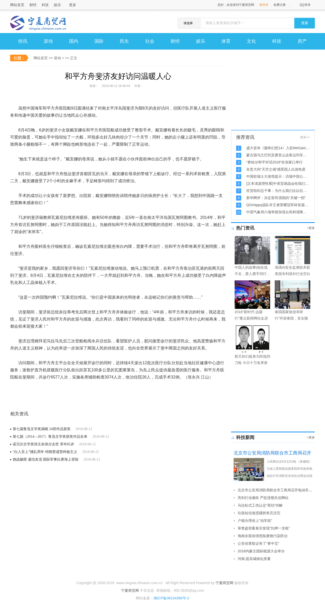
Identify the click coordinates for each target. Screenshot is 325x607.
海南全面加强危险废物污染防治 (262, 536)
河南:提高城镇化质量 (254, 559)
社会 (149, 41)
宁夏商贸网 (224, 583)
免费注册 (279, 5)
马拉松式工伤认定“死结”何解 (260, 505)
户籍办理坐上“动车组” (255, 521)
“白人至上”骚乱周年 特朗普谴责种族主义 (45, 452)
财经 (33, 5)
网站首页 (17, 5)
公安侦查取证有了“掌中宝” (258, 543)
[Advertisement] (269, 98)
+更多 (311, 228)
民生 (124, 41)
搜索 (304, 23)
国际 (99, 41)
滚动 (48, 41)
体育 (226, 41)
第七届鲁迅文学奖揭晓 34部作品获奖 (42, 429)
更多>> (305, 137)
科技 (45, 5)
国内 (73, 41)
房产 (302, 41)
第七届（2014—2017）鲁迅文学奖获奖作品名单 (50, 436)
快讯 (22, 41)
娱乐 (57, 5)
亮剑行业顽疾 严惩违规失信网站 (263, 498)
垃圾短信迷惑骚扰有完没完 (259, 513)
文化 (251, 41)
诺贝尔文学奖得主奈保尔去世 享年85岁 (43, 444)
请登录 (263, 5)
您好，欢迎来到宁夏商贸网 (236, 5)
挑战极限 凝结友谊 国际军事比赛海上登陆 (45, 459)
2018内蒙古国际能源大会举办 (261, 551)
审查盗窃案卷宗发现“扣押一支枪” (264, 528)
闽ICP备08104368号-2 (171, 598)
